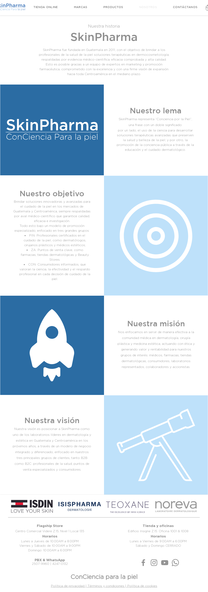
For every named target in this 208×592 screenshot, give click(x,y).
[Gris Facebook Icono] (143, 562)
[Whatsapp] (175, 562)
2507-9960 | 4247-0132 (50, 563)
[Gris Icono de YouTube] (164, 562)
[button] (113, 7)
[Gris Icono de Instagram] (154, 562)
